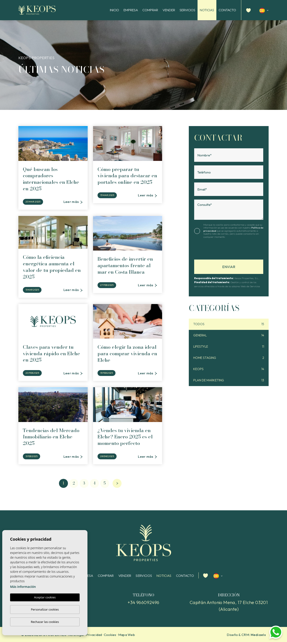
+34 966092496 (143, 602)
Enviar (228, 266)
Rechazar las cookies (45, 622)
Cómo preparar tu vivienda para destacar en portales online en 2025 (127, 175)
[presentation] (218, 250)
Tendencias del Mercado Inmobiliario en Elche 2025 (51, 437)
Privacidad (94, 635)
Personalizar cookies (45, 609)
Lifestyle (228, 346)
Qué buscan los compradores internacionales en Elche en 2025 (51, 178)
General (228, 335)
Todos (228, 324)
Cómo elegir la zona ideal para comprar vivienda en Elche (127, 353)
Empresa (131, 10)
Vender (169, 10)
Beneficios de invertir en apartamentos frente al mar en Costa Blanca (125, 265)
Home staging (228, 358)
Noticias (207, 10)
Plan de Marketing (228, 380)
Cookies (110, 635)
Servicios (187, 10)
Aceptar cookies (45, 597)
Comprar (150, 10)
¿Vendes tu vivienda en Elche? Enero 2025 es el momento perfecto (125, 437)
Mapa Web (126, 635)
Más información (23, 587)
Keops (228, 369)
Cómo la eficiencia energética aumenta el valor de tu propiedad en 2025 (52, 266)
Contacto (227, 10)
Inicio (114, 10)
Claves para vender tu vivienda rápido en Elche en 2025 (51, 353)
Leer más (73, 202)
